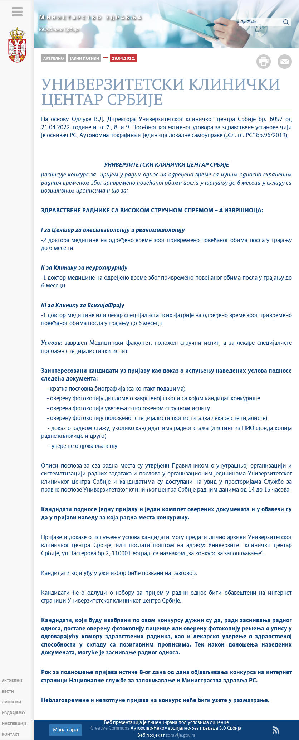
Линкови (11, 702)
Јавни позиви (84, 59)
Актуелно (12, 681)
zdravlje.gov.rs (180, 735)
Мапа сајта (65, 729)
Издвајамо (13, 713)
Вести (8, 691)
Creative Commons (109, 728)
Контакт (10, 734)
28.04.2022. (123, 59)
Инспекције (14, 724)
